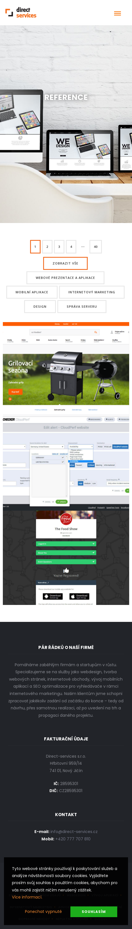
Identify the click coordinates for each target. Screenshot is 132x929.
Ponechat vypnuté (43, 911)
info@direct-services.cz (74, 831)
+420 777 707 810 (73, 839)
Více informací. (27, 897)
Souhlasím (94, 911)
